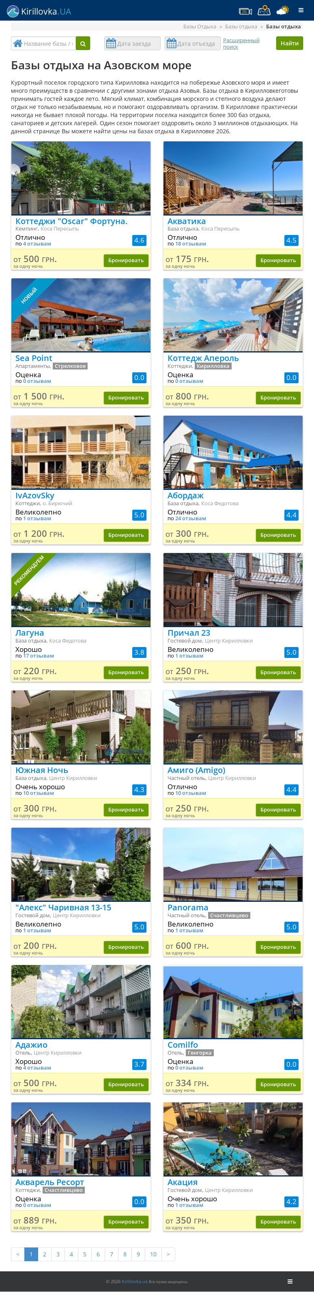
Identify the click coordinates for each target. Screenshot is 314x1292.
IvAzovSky (34, 495)
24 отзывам (190, 518)
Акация (183, 1182)
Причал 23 (189, 632)
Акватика (187, 221)
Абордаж (186, 495)
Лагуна (29, 632)
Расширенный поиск (241, 43)
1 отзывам (37, 518)
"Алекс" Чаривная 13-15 (63, 907)
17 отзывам (38, 655)
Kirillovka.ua (135, 1281)
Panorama (188, 907)
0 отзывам (37, 381)
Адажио (31, 1044)
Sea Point (33, 357)
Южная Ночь (41, 770)
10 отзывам (38, 793)
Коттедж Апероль (203, 357)
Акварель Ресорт (49, 1182)
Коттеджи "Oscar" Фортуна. (71, 221)
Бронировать (126, 260)
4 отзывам (37, 243)
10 (153, 1254)
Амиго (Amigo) (196, 770)
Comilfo (183, 1044)
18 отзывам (190, 243)
